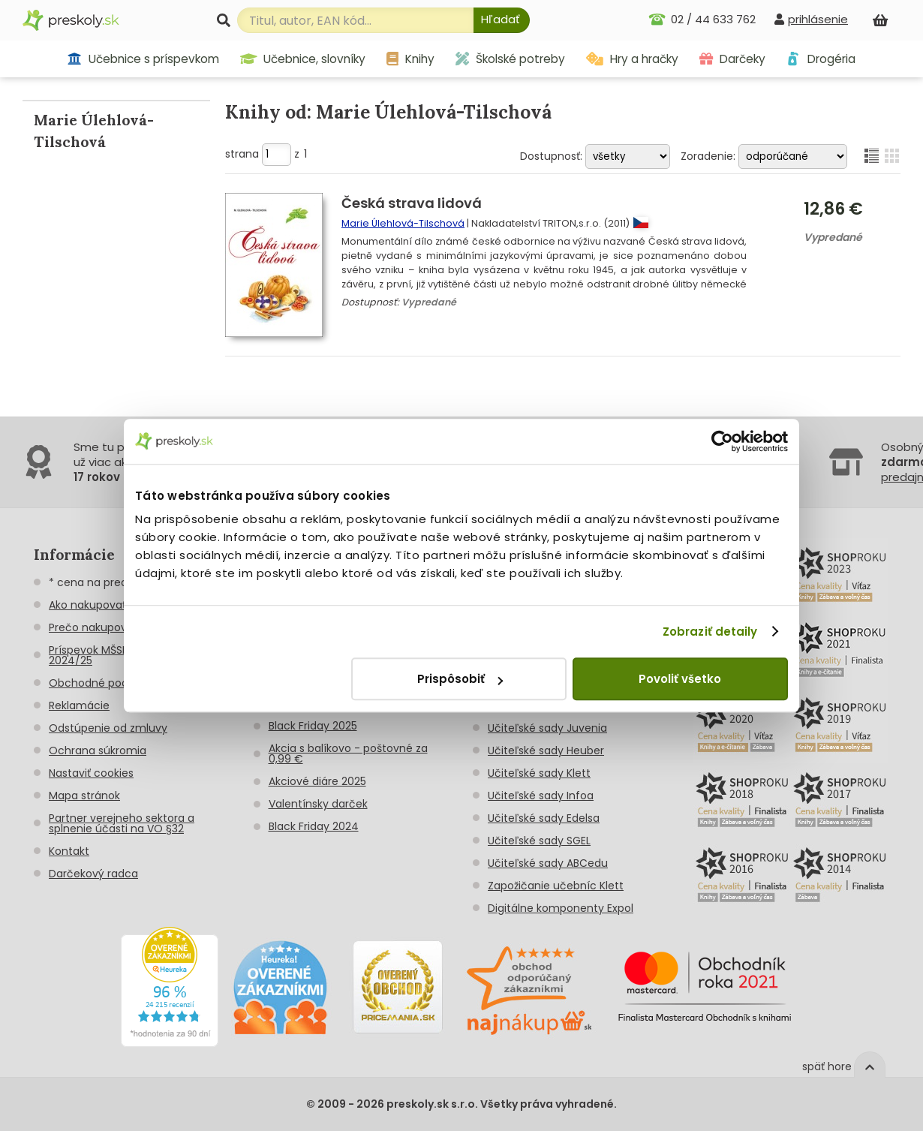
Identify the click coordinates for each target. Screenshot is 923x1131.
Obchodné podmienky (108, 682)
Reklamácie (79, 705)
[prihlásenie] (811, 19)
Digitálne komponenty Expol (560, 908)
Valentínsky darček (318, 803)
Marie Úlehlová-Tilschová (403, 223)
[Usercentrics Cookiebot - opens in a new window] (722, 441)
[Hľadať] (502, 20)
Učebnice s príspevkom (143, 59)
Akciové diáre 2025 (317, 781)
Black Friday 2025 (313, 725)
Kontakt (69, 851)
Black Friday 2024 (314, 826)
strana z (266, 153)
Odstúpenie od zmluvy (108, 727)
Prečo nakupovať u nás (109, 627)
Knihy (410, 59)
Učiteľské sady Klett (539, 773)
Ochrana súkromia (97, 750)
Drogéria (820, 59)
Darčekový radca (93, 873)
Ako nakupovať (87, 604)
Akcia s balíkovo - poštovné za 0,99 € (348, 753)
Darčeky (732, 59)
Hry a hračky (632, 59)
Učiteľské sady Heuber (546, 750)
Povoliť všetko (680, 679)
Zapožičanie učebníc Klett (556, 885)
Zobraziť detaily (710, 631)
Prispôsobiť (460, 679)
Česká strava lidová (411, 203)
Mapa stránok (84, 795)
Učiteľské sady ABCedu (548, 863)
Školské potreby (510, 59)
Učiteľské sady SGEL (539, 840)
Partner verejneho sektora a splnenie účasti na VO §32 (121, 823)
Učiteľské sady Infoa (541, 795)
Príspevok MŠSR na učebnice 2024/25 (123, 655)
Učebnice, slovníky (303, 59)
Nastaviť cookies (91, 773)
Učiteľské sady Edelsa (544, 818)
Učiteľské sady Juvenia (547, 727)
